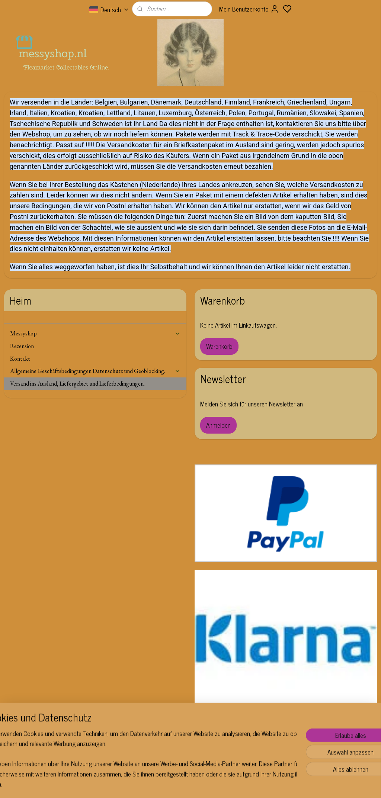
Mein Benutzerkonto (249, 9)
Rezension (22, 346)
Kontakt (20, 359)
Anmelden (218, 425)
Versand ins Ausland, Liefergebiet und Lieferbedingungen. (77, 383)
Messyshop (95, 333)
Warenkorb (219, 346)
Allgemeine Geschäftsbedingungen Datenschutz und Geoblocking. (95, 371)
